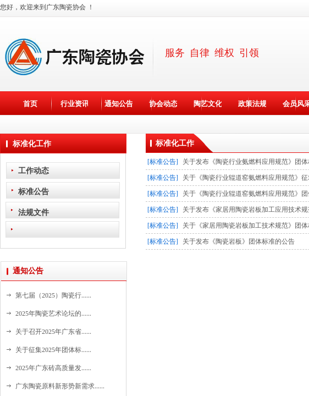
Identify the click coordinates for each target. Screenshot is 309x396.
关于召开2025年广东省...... (53, 332)
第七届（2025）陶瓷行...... (53, 295)
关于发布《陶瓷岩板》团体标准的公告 (239, 241)
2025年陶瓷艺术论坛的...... (53, 313)
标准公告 (33, 191)
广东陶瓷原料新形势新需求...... (59, 386)
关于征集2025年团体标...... (53, 350)
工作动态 (33, 170)
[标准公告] (162, 162)
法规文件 (33, 212)
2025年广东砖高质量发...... (53, 368)
